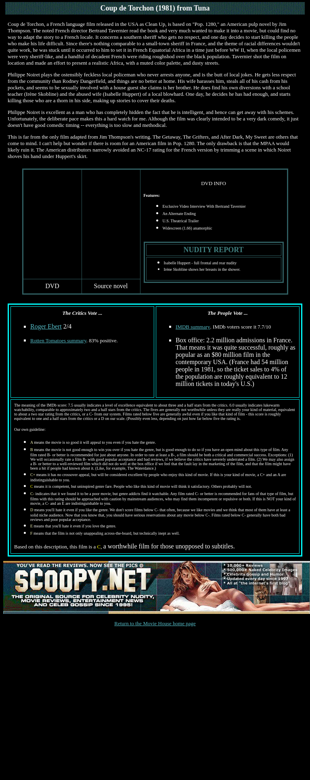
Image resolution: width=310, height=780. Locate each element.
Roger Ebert (46, 326)
